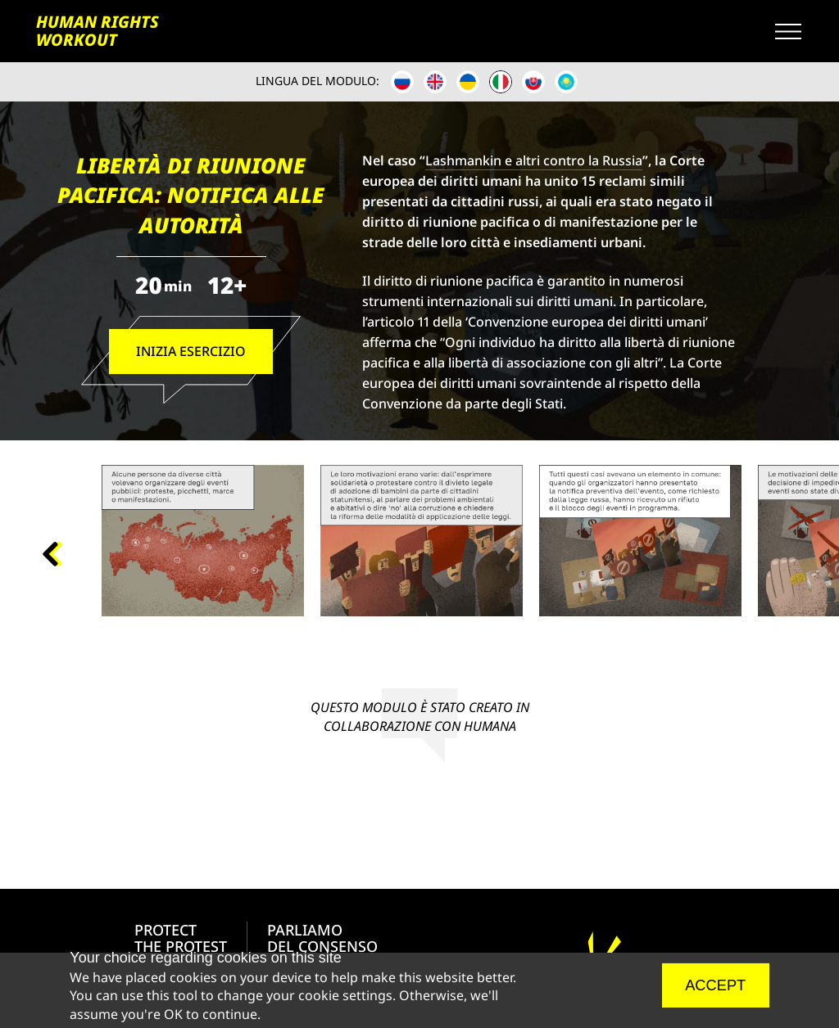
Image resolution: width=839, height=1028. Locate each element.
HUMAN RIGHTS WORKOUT (95, 31)
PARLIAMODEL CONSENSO (322, 938)
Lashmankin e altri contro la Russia (533, 160)
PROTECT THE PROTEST (180, 938)
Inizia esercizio (190, 351)
